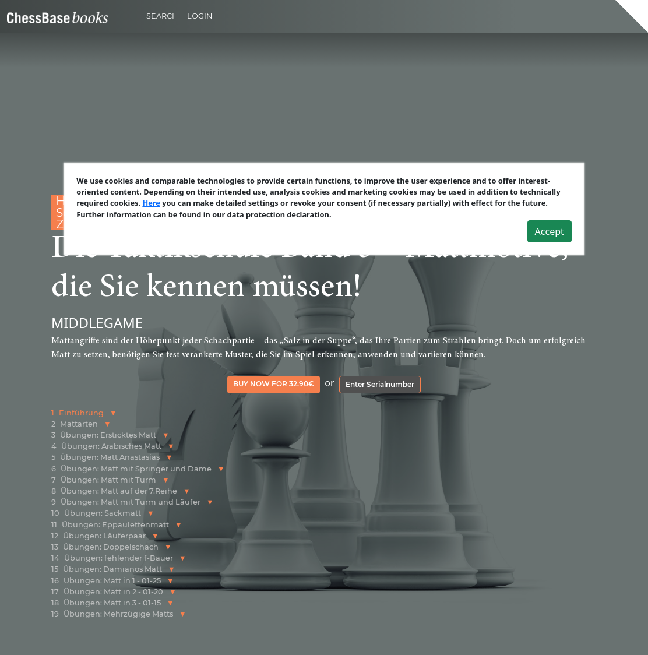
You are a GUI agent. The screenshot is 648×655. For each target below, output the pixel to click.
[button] (113, 412)
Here (151, 203)
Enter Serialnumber (380, 384)
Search (162, 16)
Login (199, 16)
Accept (549, 231)
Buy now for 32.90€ (273, 383)
